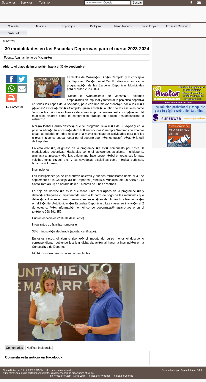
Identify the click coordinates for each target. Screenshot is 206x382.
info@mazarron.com (60, 375)
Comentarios (14, 347)
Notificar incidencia (38, 347)
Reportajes (68, 26)
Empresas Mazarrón (177, 26)
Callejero (95, 26)
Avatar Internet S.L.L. (192, 370)
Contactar (13, 26)
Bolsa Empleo (150, 26)
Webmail (13, 33)
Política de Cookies (123, 375)
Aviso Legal (79, 375)
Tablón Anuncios (122, 26)
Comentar (14, 107)
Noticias (41, 26)
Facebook (191, 3)
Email (199, 3)
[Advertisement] (179, 61)
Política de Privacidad (99, 375)
